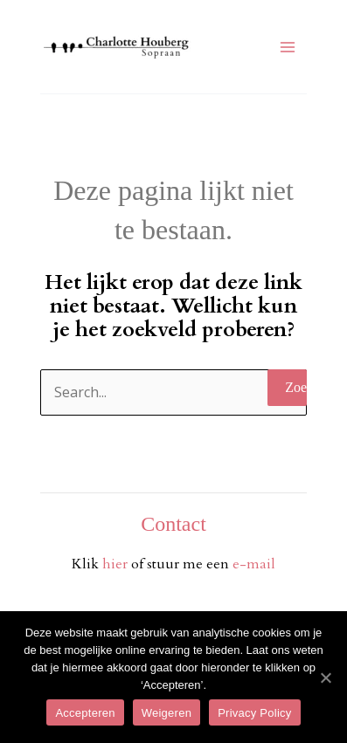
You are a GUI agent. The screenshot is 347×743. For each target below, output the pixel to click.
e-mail (253, 564)
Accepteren (85, 712)
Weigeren (166, 712)
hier (116, 564)
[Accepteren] (325, 677)
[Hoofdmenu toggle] (287, 47)
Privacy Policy (254, 712)
